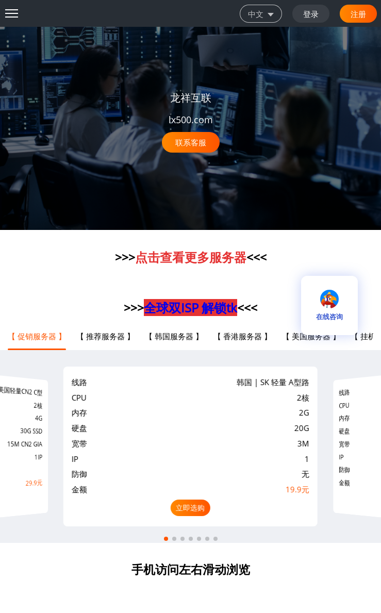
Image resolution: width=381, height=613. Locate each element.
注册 (358, 13)
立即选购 (190, 507)
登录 (311, 13)
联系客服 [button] (190, 142)
